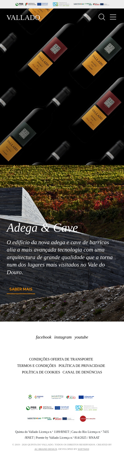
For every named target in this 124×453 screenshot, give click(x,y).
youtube (81, 337)
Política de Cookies (41, 372)
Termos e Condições (36, 366)
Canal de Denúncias (82, 372)
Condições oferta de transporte (61, 359)
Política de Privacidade (82, 366)
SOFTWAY (83, 449)
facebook (43, 337)
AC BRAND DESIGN (45, 449)
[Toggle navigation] (113, 17)
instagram (63, 337)
